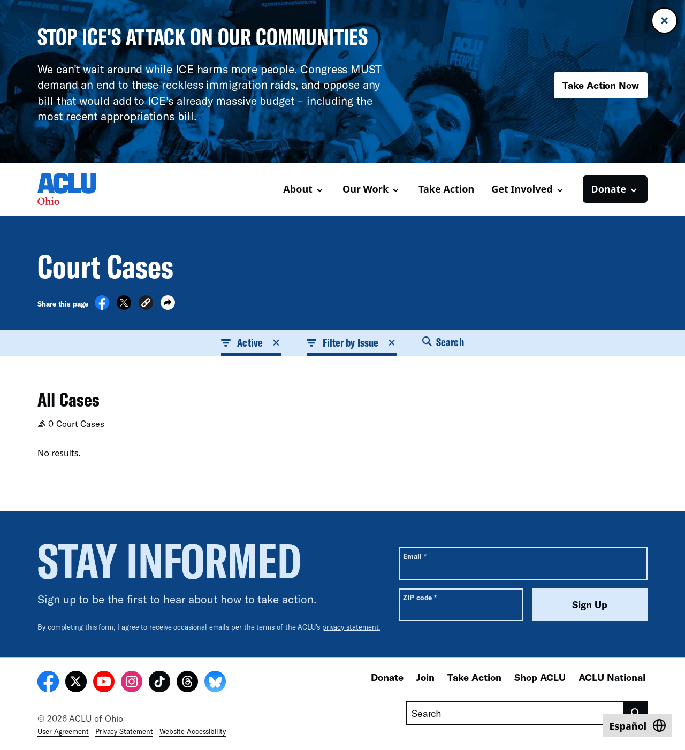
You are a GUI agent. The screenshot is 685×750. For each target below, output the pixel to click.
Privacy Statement (124, 731)
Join (425, 677)
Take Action (446, 188)
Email (414, 556)
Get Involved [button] (521, 188)
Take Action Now (600, 85)
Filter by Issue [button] (352, 342)
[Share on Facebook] (102, 306)
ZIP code (420, 597)
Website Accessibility (192, 731)
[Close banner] (664, 20)
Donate (387, 677)
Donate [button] (608, 188)
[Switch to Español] (637, 725)
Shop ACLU (540, 677)
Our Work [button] (365, 188)
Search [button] (443, 342)
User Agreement (63, 731)
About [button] (298, 188)
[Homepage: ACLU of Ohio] (74, 189)
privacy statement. (351, 627)
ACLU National (612, 677)
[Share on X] (124, 306)
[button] (146, 304)
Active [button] (250, 342)
